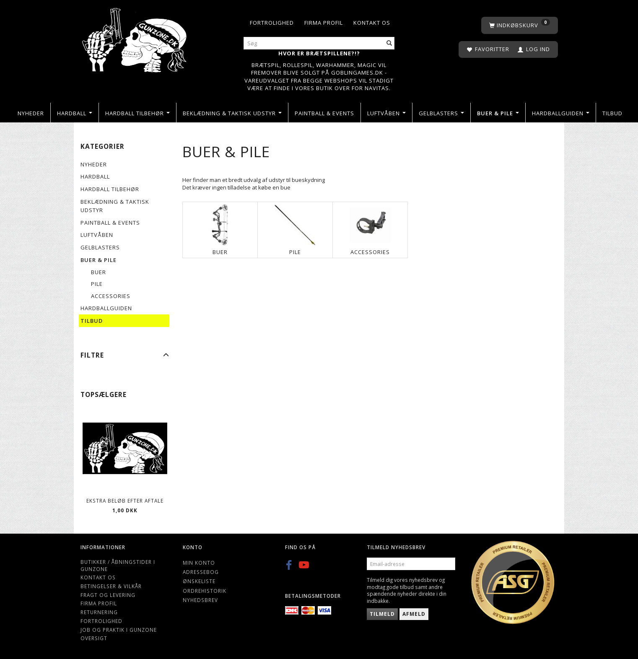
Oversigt (93, 638)
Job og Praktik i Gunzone (118, 629)
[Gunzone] (135, 38)
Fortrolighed (272, 22)
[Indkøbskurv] (519, 25)
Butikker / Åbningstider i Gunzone (117, 565)
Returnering (99, 612)
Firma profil (323, 22)
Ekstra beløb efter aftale (124, 500)
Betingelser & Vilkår (111, 586)
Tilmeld (382, 613)
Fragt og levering (107, 595)
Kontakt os (371, 22)
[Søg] (389, 43)
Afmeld (413, 613)
